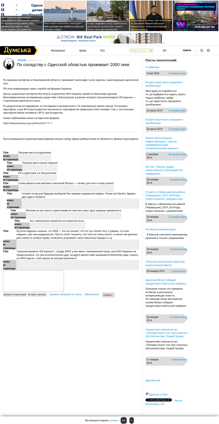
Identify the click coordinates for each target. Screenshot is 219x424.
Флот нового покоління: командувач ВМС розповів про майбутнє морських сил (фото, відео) (64, 26)
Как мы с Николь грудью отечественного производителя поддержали (164, 170)
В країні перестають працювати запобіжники (164, 84)
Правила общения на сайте (65, 294)
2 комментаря (178, 359)
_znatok (21, 60)
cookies (113, 420)
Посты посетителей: (161, 60)
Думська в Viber (158, 394)
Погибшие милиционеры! (161, 229)
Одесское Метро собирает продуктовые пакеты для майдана (166, 281)
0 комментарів (177, 73)
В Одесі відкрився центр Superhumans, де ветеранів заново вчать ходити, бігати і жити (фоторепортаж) (107, 26)
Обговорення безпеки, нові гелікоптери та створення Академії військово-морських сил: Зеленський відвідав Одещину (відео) (150, 25)
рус (165, 50)
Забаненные (91, 294)
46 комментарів (177, 154)
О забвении (152, 67)
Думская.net (153, 380)
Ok (123, 420)
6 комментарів (178, 317)
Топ (102, 50)
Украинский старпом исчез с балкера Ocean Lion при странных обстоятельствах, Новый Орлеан (167, 333)
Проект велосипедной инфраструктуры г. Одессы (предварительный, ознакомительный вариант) (163, 143)
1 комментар (178, 271)
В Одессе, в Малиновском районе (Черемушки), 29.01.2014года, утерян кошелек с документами (165, 195)
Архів (82, 50)
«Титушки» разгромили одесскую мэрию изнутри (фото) (165, 263)
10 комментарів (177, 216)
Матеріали (58, 50)
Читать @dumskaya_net (164, 402)
